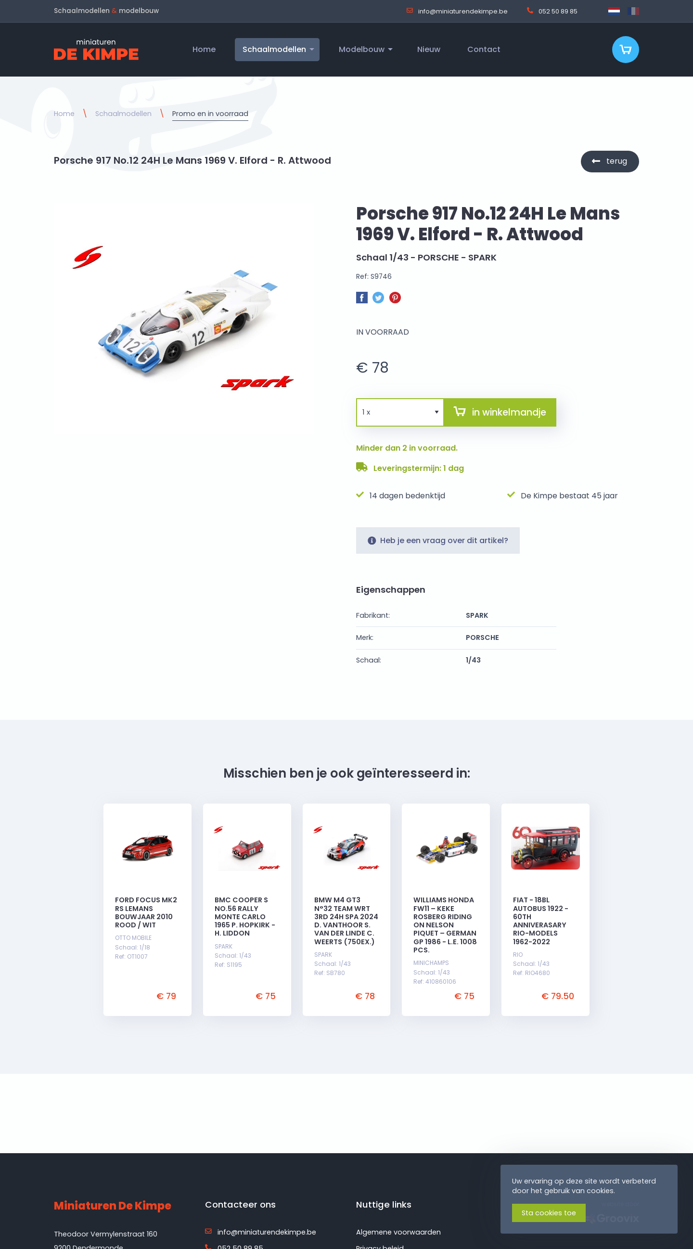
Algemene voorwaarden (398, 1232)
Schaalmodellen (123, 113)
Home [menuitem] (204, 49)
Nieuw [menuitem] (428, 49)
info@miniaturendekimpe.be (457, 11)
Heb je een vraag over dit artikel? (438, 545)
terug (616, 161)
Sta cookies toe (549, 1213)
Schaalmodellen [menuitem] (274, 49)
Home (64, 113)
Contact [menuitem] (483, 49)
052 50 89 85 (552, 11)
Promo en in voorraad (210, 113)
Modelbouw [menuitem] (362, 49)
